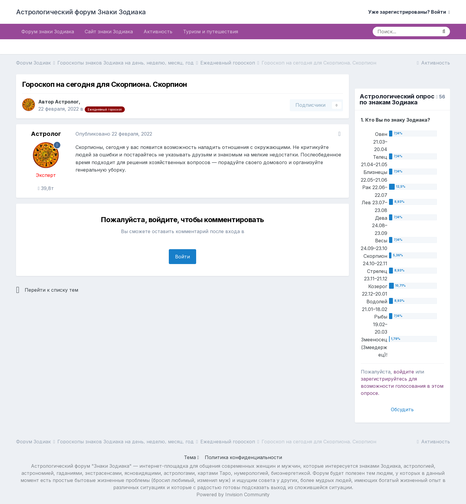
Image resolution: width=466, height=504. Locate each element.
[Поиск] (405, 31)
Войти (182, 257)
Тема (191, 457)
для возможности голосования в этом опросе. (402, 386)
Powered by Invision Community (233, 494)
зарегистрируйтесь (384, 379)
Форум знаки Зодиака (47, 31)
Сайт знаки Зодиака (109, 31)
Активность (158, 31)
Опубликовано (113, 134)
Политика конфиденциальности (243, 457)
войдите (403, 372)
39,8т (46, 188)
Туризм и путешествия (210, 31)
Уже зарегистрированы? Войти (409, 12)
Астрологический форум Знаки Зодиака (81, 12)
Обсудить (402, 409)
